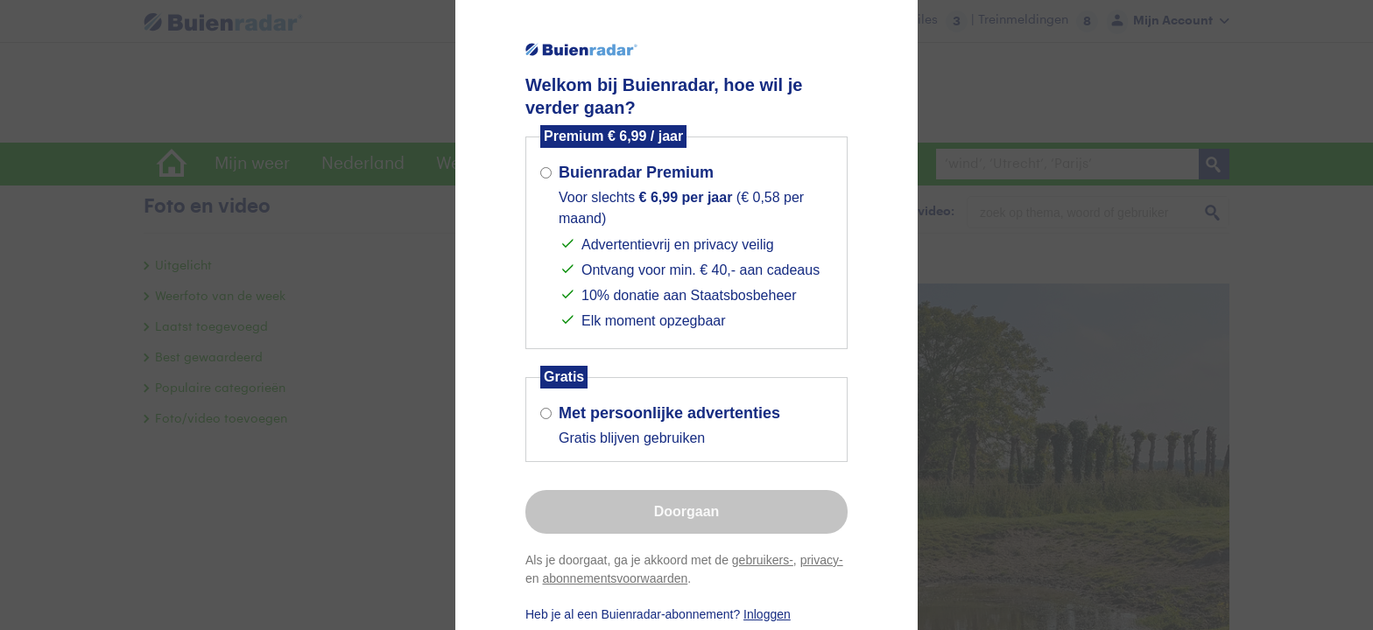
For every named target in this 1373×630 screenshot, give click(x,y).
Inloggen (767, 614)
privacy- (821, 560)
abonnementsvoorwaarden (614, 578)
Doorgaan (687, 511)
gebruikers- (762, 560)
